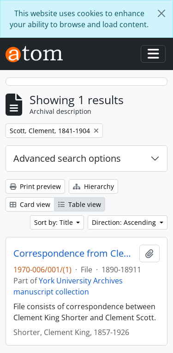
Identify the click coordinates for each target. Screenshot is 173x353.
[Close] (161, 13)
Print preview (35, 186)
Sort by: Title (54, 222)
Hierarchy (93, 186)
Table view (79, 204)
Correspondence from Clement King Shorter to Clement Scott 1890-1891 (74, 253)
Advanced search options (67, 158)
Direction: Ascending (125, 222)
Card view (30, 204)
